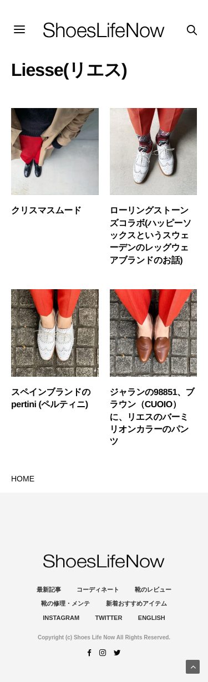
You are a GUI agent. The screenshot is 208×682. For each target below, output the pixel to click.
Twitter (109, 617)
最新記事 (49, 589)
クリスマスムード (46, 211)
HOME (22, 478)
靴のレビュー (153, 589)
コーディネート (98, 589)
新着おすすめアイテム (136, 603)
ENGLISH (151, 617)
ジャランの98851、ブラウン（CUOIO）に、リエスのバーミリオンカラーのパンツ (152, 417)
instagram (61, 617)
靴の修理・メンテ (65, 603)
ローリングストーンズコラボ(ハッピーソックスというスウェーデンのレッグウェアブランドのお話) (151, 235)
